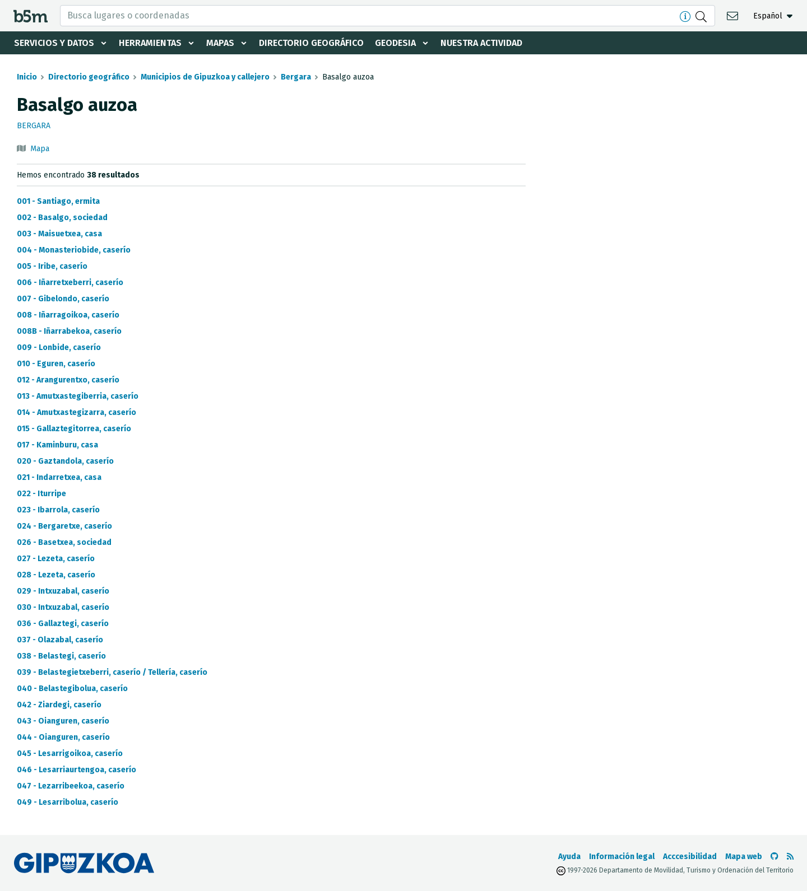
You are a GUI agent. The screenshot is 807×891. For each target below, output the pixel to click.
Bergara (296, 77)
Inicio (27, 77)
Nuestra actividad (481, 43)
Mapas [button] (220, 43)
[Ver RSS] (790, 856)
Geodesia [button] (395, 43)
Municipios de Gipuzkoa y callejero (205, 77)
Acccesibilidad (690, 856)
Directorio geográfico (311, 43)
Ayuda (569, 856)
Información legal (622, 856)
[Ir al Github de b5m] (774, 856)
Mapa (39, 148)
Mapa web (743, 856)
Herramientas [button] (150, 43)
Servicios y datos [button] (54, 43)
